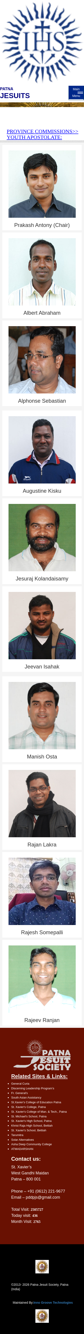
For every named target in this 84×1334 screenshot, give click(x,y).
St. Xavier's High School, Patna (31, 1121)
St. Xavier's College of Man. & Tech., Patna (39, 1111)
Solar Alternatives (22, 1139)
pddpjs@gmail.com (43, 1197)
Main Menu (76, 92)
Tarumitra (17, 1135)
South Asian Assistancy (26, 1097)
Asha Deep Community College (31, 1144)
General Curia (20, 1083)
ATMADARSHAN (22, 1149)
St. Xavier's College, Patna (28, 1107)
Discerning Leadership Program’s (32, 1088)
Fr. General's (19, 1093)
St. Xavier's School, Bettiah (28, 1130)
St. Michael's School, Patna (29, 1116)
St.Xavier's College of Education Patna (36, 1102)
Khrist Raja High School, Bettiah (32, 1125)
